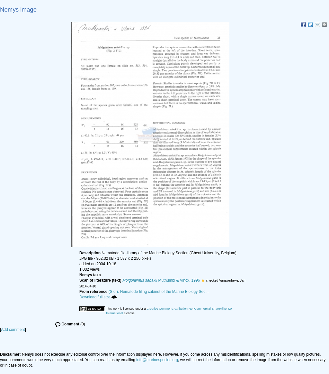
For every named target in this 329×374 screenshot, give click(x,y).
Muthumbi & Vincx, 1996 (161, 280)
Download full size (98, 297)
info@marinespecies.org (157, 360)
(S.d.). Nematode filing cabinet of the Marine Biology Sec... (159, 291)
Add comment (13, 329)
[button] (203, 280)
